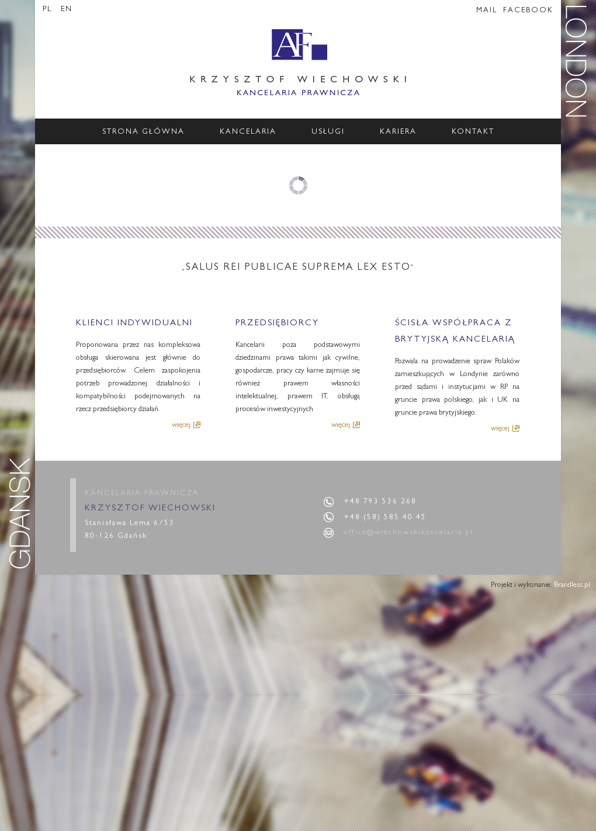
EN (66, 9)
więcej (181, 425)
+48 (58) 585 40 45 (385, 517)
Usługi (328, 132)
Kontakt (473, 132)
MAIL (486, 11)
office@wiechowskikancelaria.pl (408, 533)
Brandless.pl (572, 585)
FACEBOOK (528, 11)
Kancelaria (248, 132)
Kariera (398, 132)
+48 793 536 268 (380, 502)
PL (49, 9)
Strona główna (143, 132)
